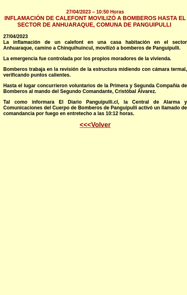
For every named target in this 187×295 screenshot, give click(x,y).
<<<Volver (95, 124)
